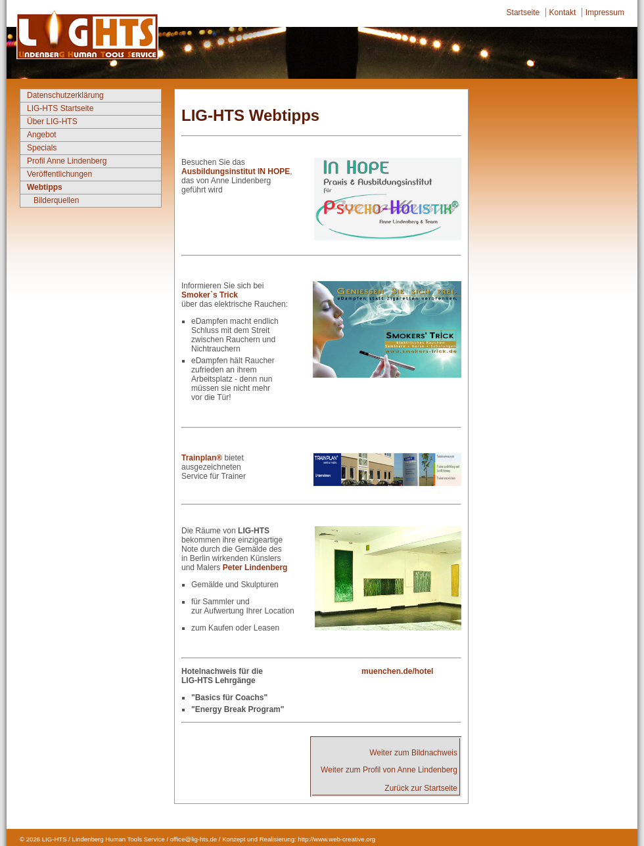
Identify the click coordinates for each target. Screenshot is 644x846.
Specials (42, 147)
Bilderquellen (56, 200)
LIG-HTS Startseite (60, 108)
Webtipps (44, 187)
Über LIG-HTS (52, 121)
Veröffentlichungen (59, 174)
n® (217, 457)
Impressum (605, 12)
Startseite (523, 12)
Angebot (42, 134)
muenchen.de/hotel (397, 671)
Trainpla (196, 457)
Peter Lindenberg (253, 567)
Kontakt (562, 12)
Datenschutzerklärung (65, 95)
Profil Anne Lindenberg (66, 161)
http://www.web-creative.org (336, 839)
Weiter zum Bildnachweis (413, 752)
